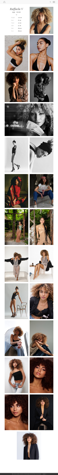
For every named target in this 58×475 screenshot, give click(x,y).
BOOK (13, 12)
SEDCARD (18, 12)
